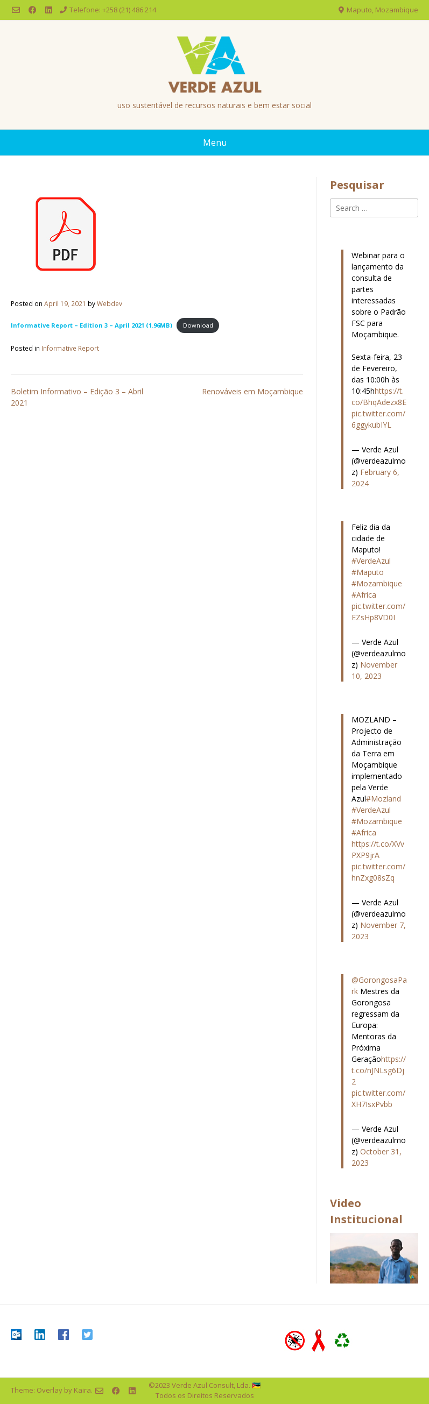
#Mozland (383, 798)
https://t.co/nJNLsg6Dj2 (378, 1070)
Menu (215, 142)
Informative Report (70, 348)
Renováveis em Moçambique (252, 391)
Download (198, 325)
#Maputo (367, 572)
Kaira (82, 1390)
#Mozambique (376, 583)
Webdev (109, 303)
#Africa (363, 595)
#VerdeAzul (371, 561)
